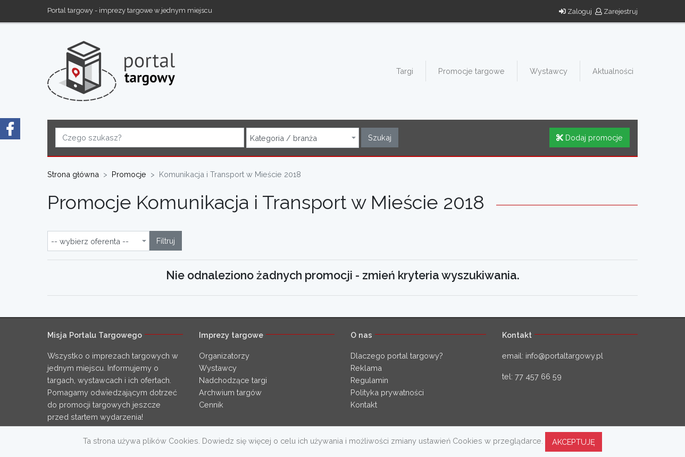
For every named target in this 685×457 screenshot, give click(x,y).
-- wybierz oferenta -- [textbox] (90, 241)
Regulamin (369, 380)
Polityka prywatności (387, 392)
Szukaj (379, 137)
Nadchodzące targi (233, 380)
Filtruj (165, 240)
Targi (404, 71)
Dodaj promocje (589, 137)
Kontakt (363, 404)
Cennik (211, 404)
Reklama (366, 367)
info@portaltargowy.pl (564, 355)
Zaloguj (575, 11)
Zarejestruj (616, 11)
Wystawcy (548, 71)
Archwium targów (230, 392)
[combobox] (302, 138)
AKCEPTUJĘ (573, 441)
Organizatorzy (224, 355)
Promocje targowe (471, 71)
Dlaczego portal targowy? (396, 355)
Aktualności (612, 71)
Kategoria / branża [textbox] (283, 138)
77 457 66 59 (538, 376)
